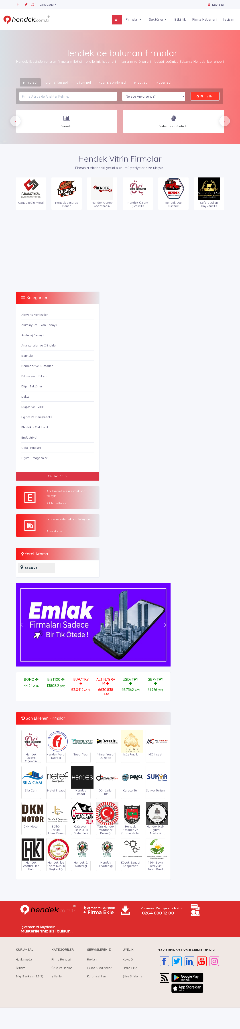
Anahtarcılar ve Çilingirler (39, 345)
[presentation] (15, 121)
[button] (21, 625)
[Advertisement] (66, 250)
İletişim (228, 19)
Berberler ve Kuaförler (37, 366)
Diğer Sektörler (31, 386)
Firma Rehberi (61, 959)
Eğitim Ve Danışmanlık (36, 417)
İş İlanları (57, 976)
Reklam (92, 959)
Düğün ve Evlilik (32, 407)
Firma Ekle (130, 968)
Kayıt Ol (128, 959)
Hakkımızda (24, 959)
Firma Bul (30, 82)
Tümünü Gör (57, 476)
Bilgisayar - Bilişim (34, 376)
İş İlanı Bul (83, 82)
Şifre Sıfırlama (132, 976)
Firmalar (133, 19)
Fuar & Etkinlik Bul (112, 82)
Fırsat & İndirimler (99, 968)
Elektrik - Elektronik (35, 427)
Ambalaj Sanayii (32, 335)
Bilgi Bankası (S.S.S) (29, 976)
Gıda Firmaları (31, 447)
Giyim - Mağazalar (34, 458)
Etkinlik (180, 19)
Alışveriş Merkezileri (35, 314)
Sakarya (27, 567)
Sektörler (158, 19)
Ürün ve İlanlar (61, 968)
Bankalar (27, 355)
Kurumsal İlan (96, 976)
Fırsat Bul (141, 82)
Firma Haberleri (204, 19)
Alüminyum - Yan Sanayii (39, 325)
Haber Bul (164, 82)
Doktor (26, 396)
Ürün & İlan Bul (56, 82)
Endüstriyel (29, 437)
